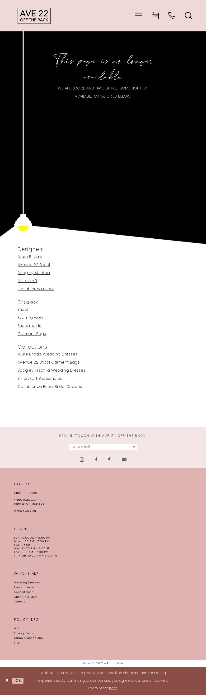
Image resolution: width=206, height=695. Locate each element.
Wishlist (20, 629)
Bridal (23, 310)
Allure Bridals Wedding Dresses (47, 354)
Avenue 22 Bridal (34, 265)
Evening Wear (24, 588)
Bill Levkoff (27, 281)
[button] (138, 15)
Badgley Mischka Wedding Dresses (51, 371)
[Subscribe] (144, 447)
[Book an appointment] (155, 15)
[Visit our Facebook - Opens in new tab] (96, 460)
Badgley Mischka (34, 273)
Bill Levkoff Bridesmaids (40, 379)
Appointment (23, 592)
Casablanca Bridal (36, 289)
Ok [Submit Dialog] (19, 681)
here (113, 688)
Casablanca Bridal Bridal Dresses (50, 387)
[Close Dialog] (7, 681)
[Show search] (188, 15)
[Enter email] (103, 447)
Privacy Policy (24, 633)
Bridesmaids (29, 326)
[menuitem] (138, 15)
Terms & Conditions (28, 638)
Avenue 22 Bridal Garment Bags (49, 363)
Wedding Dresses (27, 583)
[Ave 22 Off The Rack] (34, 15)
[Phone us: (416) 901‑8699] (172, 15)
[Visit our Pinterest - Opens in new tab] (109, 460)
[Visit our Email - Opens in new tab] (124, 460)
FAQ (17, 643)
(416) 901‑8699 (25, 493)
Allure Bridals (30, 257)
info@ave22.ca (25, 511)
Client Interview (25, 597)
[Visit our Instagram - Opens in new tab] (82, 459)
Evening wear (31, 318)
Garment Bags (32, 334)
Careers (20, 602)
